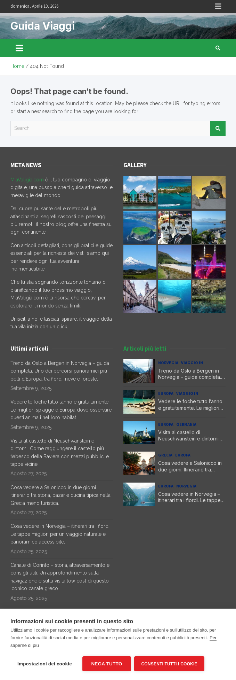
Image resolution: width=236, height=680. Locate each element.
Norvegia (168, 362)
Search (218, 128)
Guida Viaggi (42, 25)
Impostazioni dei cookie (44, 663)
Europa (165, 393)
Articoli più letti (144, 348)
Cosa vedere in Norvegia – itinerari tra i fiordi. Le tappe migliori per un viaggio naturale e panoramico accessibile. (60, 534)
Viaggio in (192, 362)
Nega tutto (106, 663)
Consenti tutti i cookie (169, 664)
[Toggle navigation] (19, 48)
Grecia (165, 455)
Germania (186, 424)
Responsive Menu (218, 6)
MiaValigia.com (27, 179)
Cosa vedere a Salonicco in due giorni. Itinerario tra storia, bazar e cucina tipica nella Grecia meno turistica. (60, 495)
